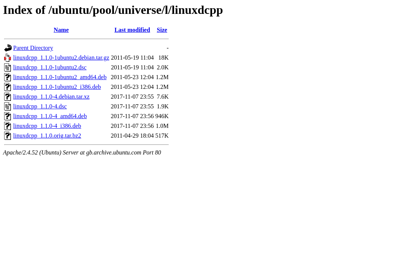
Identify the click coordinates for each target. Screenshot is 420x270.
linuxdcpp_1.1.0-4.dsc (40, 106)
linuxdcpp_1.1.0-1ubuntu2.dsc (49, 67)
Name (61, 30)
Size (162, 30)
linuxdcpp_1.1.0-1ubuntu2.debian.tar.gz (61, 57)
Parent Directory (33, 48)
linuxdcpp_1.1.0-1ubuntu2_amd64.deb (59, 77)
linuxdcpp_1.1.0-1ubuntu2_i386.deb (57, 87)
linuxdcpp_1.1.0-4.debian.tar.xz (51, 96)
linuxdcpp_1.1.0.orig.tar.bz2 (47, 135)
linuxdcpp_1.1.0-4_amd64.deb (50, 116)
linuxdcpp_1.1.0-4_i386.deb (47, 126)
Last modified (132, 30)
